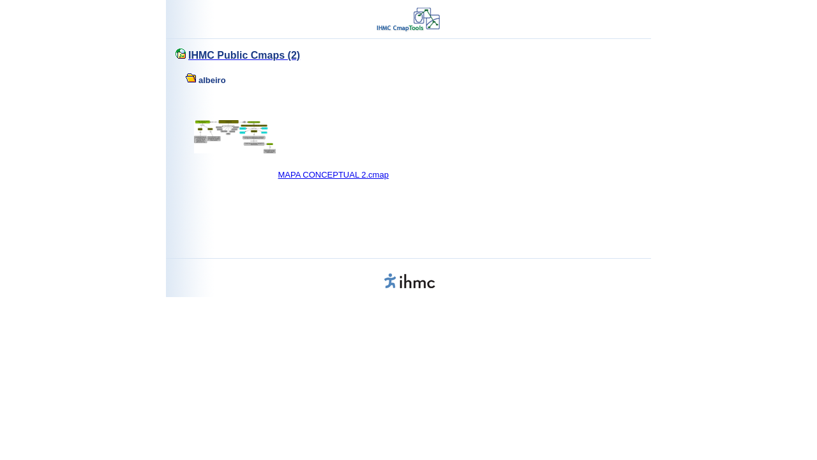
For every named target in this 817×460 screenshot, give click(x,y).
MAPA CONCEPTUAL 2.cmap (333, 175)
